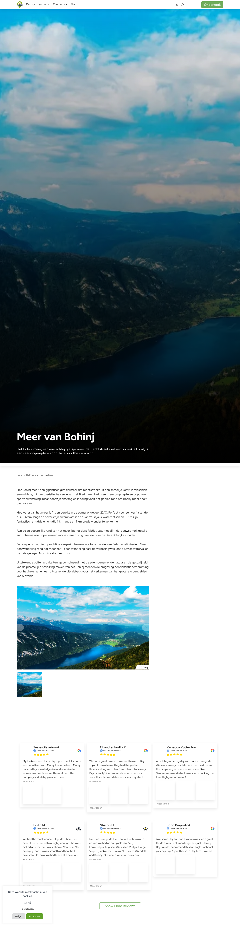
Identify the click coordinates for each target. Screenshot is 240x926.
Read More (28, 781)
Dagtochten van (36, 4)
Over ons (59, 4)
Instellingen (28, 909)
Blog (73, 4)
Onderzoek (212, 5)
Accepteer (34, 916)
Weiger (18, 916)
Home (19, 475)
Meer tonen (96, 807)
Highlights (31, 475)
